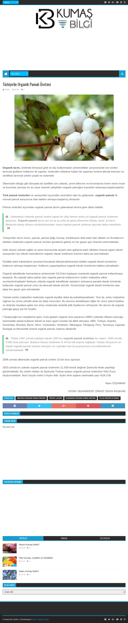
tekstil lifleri (55, 398)
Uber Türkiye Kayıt (40, 619)
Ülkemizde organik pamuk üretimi (80, 398)
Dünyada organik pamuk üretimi (31, 398)
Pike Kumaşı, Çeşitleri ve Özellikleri (36, 558)
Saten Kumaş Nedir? (29, 571)
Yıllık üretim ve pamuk (109, 398)
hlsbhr (16, 619)
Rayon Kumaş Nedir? (29, 544)
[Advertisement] (68, 44)
